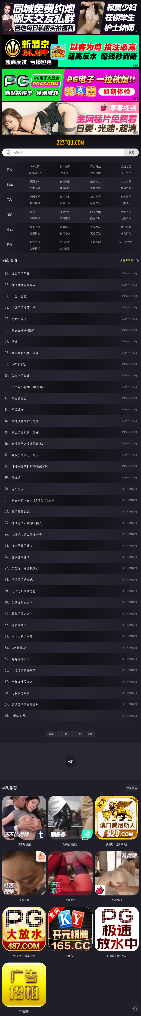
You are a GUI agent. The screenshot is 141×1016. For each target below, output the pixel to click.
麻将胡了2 (35, 173)
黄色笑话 (95, 233)
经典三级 (65, 203)
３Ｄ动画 (126, 181)
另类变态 (126, 203)
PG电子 (35, 166)
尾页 (90, 734)
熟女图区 (95, 218)
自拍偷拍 (65, 181)
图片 (10, 214)
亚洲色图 (65, 212)
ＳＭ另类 (126, 188)
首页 (51, 734)
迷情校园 (35, 233)
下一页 (77, 734)
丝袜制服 (65, 188)
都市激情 (35, 227)
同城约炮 (35, 242)
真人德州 (65, 166)
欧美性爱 (126, 196)
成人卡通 (95, 196)
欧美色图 (95, 212)
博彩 (10, 169)
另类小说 (65, 233)
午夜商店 (65, 242)
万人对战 (95, 166)
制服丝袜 (35, 203)
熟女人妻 (35, 188)
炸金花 (65, 173)
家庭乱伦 (65, 227)
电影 (10, 199)
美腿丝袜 (35, 218)
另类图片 (126, 218)
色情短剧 (65, 248)
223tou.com (70, 143)
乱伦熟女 (95, 203)
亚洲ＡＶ (35, 181)
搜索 (131, 152)
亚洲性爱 (35, 196)
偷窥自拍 (35, 212)
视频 (10, 184)
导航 (10, 245)
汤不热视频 (126, 242)
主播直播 (95, 188)
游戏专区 (126, 166)
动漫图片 (126, 212)
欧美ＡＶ (95, 181)
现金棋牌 (95, 173)
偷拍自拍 (65, 196)
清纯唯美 (65, 218)
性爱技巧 (126, 233)
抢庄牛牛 (126, 173)
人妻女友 (95, 227)
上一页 (63, 734)
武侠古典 (126, 227)
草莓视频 (95, 242)
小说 (10, 229)
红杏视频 (35, 248)
